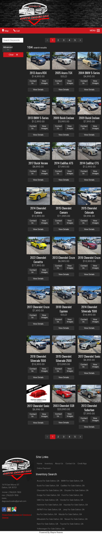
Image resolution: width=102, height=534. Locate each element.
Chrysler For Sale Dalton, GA (76, 490)
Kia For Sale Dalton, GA (47, 514)
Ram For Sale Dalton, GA (47, 524)
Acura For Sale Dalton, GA (48, 481)
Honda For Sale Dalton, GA (71, 500)
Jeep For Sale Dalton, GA (73, 509)
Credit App (82, 463)
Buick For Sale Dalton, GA (48, 486)
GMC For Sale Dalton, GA (47, 500)
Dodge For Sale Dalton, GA (48, 495)
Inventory (49, 463)
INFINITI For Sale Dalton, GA (49, 509)
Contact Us (18, 515)
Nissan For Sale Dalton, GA (76, 519)
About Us (59, 463)
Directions (27, 515)
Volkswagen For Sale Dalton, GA (51, 529)
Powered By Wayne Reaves (51, 532)
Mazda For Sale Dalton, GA (70, 514)
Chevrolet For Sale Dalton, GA (49, 490)
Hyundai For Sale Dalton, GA (76, 505)
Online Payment (43, 468)
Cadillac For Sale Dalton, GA (73, 486)
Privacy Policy (7, 515)
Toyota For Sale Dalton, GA (71, 524)
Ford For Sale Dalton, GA (72, 495)
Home (39, 463)
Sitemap (5, 518)
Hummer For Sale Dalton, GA (49, 505)
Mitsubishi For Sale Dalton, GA (50, 519)
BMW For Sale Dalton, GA (72, 481)
